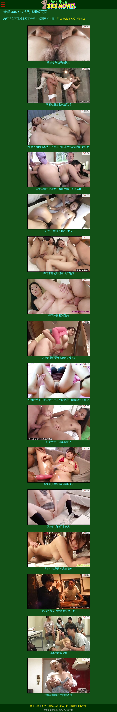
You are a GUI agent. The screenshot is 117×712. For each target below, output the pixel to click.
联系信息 (34, 706)
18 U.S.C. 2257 (56, 706)
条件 (43, 706)
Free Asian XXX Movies (71, 18)
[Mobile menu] (3, 4)
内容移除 (71, 706)
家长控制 (82, 706)
